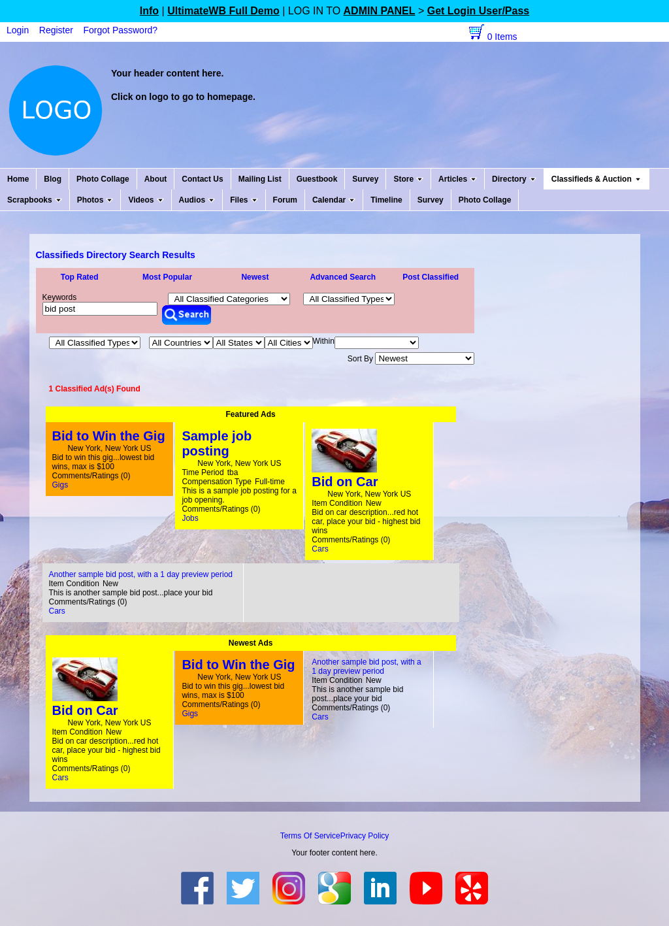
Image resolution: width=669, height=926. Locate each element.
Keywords (59, 297)
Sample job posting (217, 443)
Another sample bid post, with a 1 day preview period (141, 574)
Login (18, 30)
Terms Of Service (310, 835)
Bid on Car (345, 481)
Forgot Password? (121, 30)
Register (56, 30)
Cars (320, 549)
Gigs (60, 484)
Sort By (411, 358)
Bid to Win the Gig (108, 436)
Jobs (190, 518)
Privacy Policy (364, 835)
